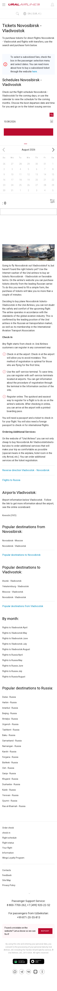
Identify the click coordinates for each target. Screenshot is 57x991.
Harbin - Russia (9, 702)
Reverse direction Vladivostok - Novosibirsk (25, 470)
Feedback (7, 875)
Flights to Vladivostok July (14, 644)
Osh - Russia (8, 768)
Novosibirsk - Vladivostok (14, 546)
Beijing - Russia (9, 713)
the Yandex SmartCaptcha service (36, 950)
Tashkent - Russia (10, 730)
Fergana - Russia (10, 757)
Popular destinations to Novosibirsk (21, 554)
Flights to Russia (11, 480)
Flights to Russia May (12, 660)
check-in (6, 833)
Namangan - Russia (11, 746)
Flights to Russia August (13, 676)
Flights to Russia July (12, 671)
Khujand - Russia (10, 779)
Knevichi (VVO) (9, 515)
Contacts (6, 870)
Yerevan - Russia (10, 795)
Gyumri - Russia (9, 801)
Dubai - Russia (9, 697)
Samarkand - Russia (12, 740)
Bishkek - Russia (10, 762)
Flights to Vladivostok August (16, 649)
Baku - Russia (8, 735)
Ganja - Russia (9, 773)
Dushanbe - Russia (11, 784)
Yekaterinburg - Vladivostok (15, 586)
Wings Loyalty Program (13, 858)
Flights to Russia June (12, 666)
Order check (8, 828)
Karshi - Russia (9, 751)
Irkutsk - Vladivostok (11, 581)
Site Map (6, 880)
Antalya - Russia (10, 719)
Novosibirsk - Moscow (12, 540)
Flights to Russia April (12, 655)
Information (8, 853)
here (34, 71)
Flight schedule (9, 838)
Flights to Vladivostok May (14, 633)
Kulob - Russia (9, 790)
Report (45, 931)
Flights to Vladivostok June (15, 638)
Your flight (7, 848)
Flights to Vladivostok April (14, 627)
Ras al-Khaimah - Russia (13, 806)
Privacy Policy (8, 885)
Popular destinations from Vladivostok (22, 606)
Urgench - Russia (10, 724)
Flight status (8, 843)
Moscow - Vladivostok (12, 592)
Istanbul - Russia (10, 708)
